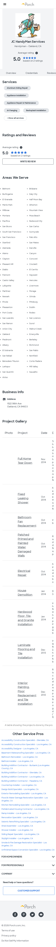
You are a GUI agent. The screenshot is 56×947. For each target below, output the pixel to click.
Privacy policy (8, 935)
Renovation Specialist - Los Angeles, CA (19, 817)
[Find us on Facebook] (15, 914)
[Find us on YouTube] (41, 914)
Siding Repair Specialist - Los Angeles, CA (20, 834)
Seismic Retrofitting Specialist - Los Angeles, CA (23, 822)
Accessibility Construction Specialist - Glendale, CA (25, 740)
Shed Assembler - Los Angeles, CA (17, 826)
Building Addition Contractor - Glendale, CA (21, 772)
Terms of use (8, 930)
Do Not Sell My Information (15, 940)
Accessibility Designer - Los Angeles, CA (19, 748)
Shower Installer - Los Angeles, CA (17, 830)
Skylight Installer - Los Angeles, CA (17, 838)
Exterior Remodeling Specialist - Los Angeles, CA (23, 793)
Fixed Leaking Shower (23, 498)
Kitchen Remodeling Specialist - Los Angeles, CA (23, 805)
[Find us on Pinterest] (23, 914)
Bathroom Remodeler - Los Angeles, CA (19, 757)
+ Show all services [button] (15, 118)
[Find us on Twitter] (32, 914)
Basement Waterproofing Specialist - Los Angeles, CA (25, 753)
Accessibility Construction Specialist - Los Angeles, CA (26, 744)
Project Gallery (14, 421)
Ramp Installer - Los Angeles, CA (16, 813)
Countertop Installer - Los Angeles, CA (19, 785)
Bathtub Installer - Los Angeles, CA (17, 761)
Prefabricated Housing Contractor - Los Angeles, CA (25, 809)
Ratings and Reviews (19, 135)
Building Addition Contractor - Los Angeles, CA (22, 777)
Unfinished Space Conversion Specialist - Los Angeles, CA (28, 850)
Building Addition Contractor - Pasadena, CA (21, 781)
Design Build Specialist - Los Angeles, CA (20, 789)
